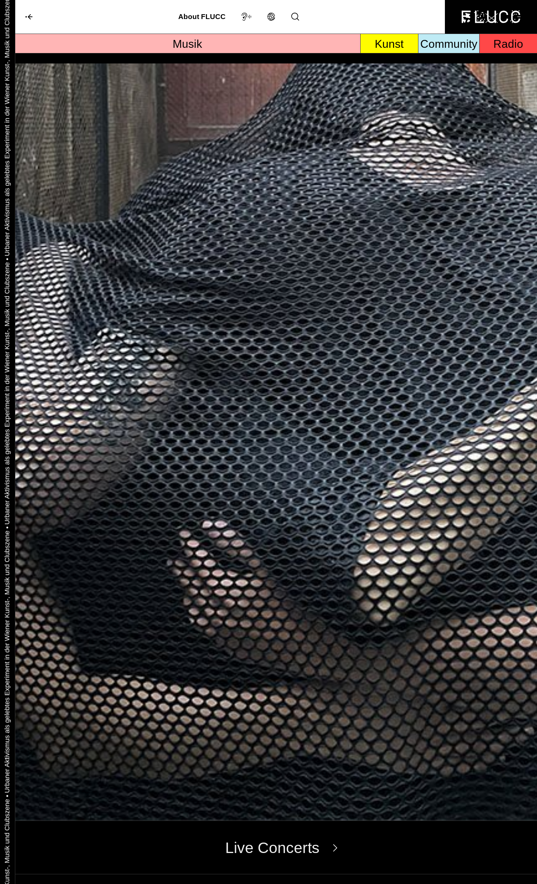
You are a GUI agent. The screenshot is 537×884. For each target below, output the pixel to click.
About (202, 19)
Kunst (389, 50)
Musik (187, 50)
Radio (508, 50)
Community (448, 50)
